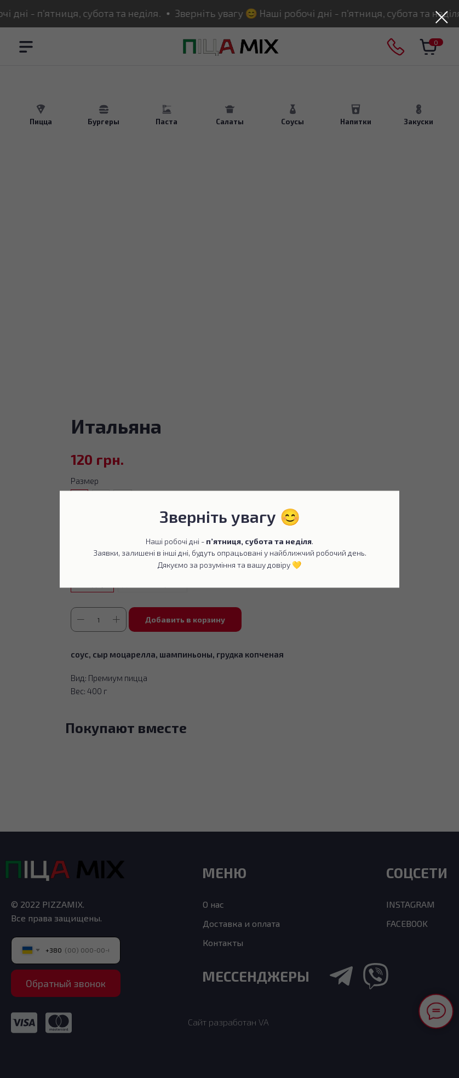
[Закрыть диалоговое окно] (442, 17)
